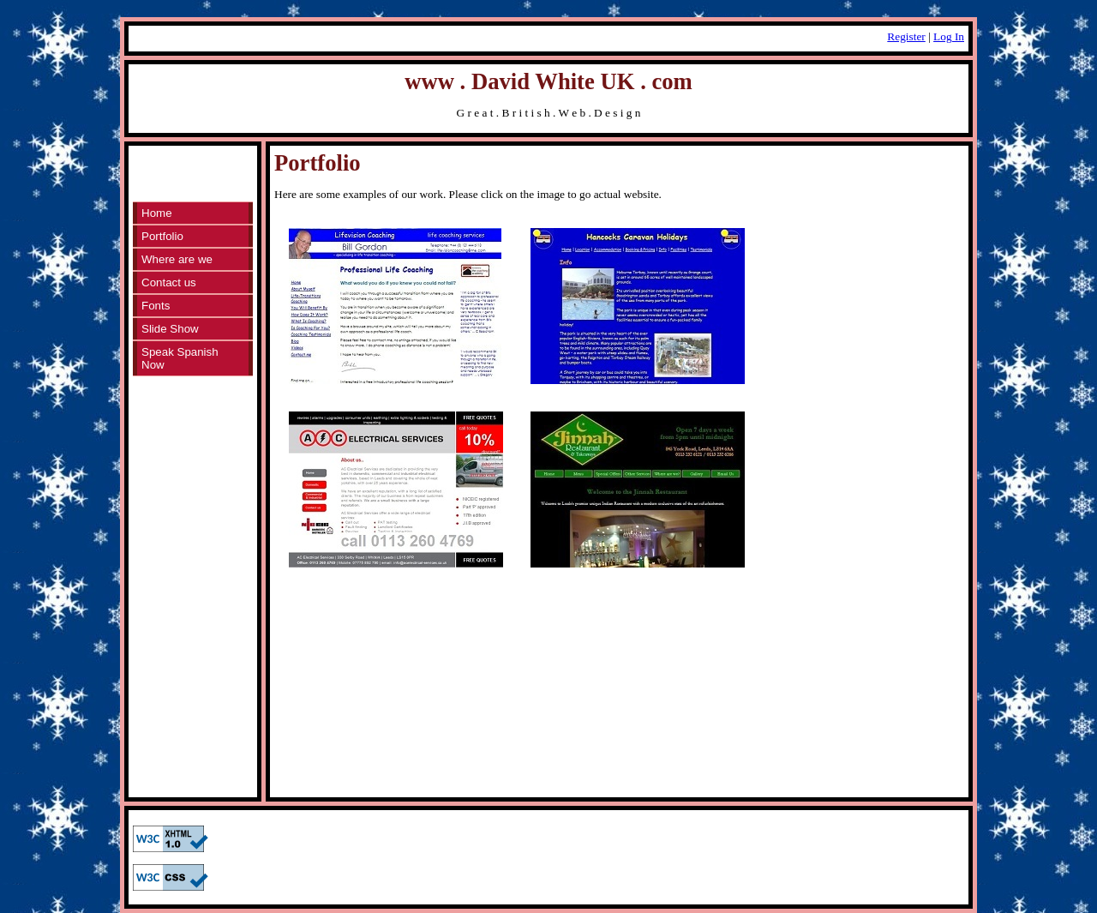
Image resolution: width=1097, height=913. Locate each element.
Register (906, 36)
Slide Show (170, 328)
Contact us (168, 282)
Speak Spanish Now (180, 358)
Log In (948, 36)
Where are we (177, 259)
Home (156, 213)
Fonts (155, 305)
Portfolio (162, 236)
